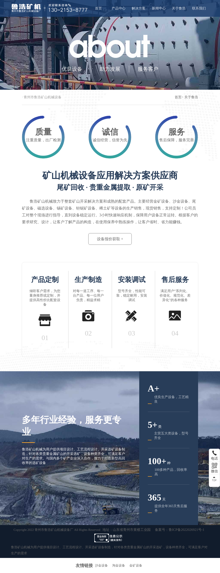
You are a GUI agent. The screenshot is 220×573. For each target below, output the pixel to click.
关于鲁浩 (179, 8)
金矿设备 (135, 565)
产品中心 (118, 8)
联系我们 (199, 8)
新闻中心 (159, 8)
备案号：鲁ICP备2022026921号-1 (179, 529)
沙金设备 (101, 565)
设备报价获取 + (110, 239)
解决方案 (138, 8)
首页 (98, 8)
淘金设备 (118, 565)
